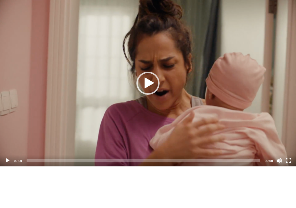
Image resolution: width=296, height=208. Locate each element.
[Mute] (279, 161)
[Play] (7, 161)
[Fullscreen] (288, 161)
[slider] (143, 160)
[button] (148, 83)
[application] (148, 83)
